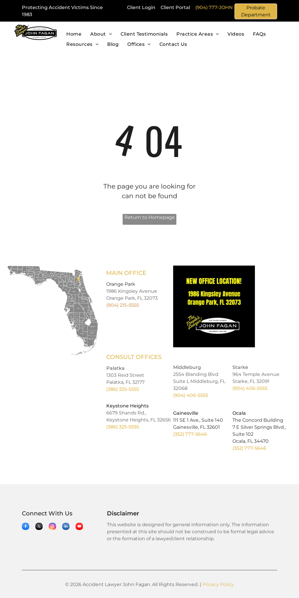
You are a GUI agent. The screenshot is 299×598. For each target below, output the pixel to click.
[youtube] (79, 527)
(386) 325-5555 (122, 389)
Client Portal (175, 7)
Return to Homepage (149, 217)
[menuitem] (74, 34)
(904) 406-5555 (190, 395)
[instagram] (52, 527)
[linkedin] (65, 527)
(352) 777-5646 (190, 434)
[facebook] (25, 527)
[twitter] (39, 527)
